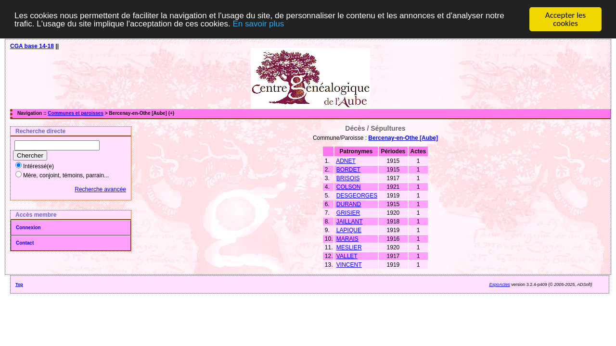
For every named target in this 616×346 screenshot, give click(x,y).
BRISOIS (348, 178)
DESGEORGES (356, 195)
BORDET (348, 169)
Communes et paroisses (75, 113)
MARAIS (347, 238)
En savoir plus (258, 23)
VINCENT (349, 264)
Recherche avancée (100, 189)
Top (19, 284)
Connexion (28, 227)
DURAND (348, 204)
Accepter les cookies (565, 19)
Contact (25, 243)
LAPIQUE (348, 230)
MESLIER (349, 247)
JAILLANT (349, 221)
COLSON (348, 187)
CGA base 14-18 (32, 46)
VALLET (347, 256)
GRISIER (348, 213)
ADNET (346, 161)
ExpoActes (499, 284)
